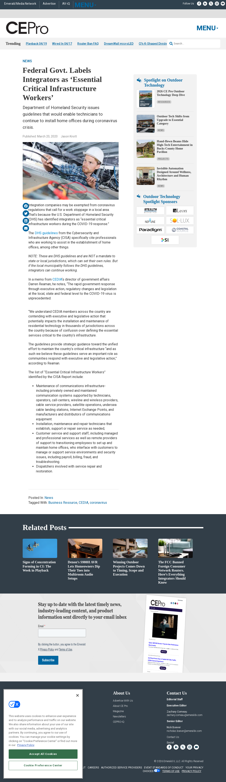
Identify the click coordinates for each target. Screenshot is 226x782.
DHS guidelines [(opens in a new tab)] (46, 233)
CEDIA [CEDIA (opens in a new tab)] (57, 279)
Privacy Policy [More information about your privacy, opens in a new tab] (25, 745)
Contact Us (173, 737)
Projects (163, 159)
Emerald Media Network (20, 3)
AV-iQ (66, 3)
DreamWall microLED (118, 43)
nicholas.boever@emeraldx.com (184, 730)
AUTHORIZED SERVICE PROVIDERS (121, 767)
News (27, 61)
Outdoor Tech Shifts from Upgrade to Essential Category (173, 120)
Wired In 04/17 (62, 43)
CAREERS (93, 767)
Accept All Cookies (43, 754)
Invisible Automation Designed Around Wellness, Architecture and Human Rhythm (174, 174)
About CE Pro (120, 706)
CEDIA (83, 503)
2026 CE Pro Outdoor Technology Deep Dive (171, 93)
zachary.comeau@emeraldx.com (184, 715)
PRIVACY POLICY (191, 771)
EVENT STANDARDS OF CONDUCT (163, 767)
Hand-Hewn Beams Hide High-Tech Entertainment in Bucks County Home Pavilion (175, 147)
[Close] (77, 695)
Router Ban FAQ (88, 43)
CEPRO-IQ (118, 722)
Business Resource (62, 503)
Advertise (49, 3)
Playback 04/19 (36, 43)
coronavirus (98, 503)
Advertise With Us (123, 700)
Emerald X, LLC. (172, 761)
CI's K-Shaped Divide (153, 43)
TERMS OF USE (171, 771)
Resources (164, 102)
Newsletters (119, 716)
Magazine (118, 711)
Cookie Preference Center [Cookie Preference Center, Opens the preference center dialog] (43, 765)
